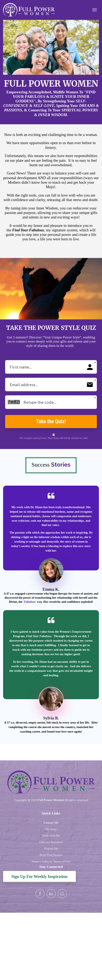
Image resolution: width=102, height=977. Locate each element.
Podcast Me (51, 849)
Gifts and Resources (51, 843)
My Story (51, 830)
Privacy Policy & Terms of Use (51, 862)
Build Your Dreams (51, 856)
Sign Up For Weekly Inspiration (39, 877)
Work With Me (51, 836)
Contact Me (51, 823)
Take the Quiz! (51, 421)
